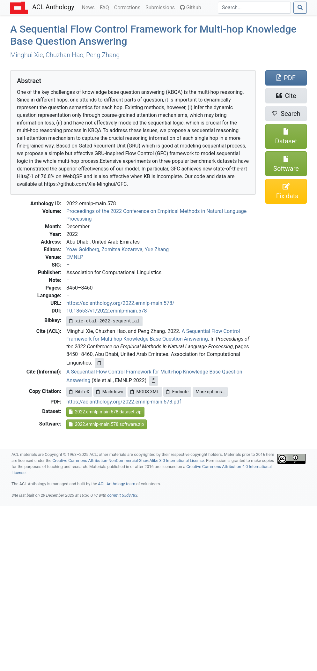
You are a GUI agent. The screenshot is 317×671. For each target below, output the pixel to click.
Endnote (177, 391)
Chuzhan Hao (64, 55)
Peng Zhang (103, 55)
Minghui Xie (26, 55)
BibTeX (79, 391)
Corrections (128, 7)
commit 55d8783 (122, 495)
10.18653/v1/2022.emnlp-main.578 (106, 311)
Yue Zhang (157, 249)
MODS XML (144, 391)
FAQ (106, 7)
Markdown (109, 391)
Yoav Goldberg (82, 249)
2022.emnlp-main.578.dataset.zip (105, 411)
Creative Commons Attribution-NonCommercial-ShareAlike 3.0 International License (128, 460)
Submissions (161, 7)
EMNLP (74, 257)
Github (190, 7)
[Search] (254, 8)
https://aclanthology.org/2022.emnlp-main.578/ (120, 303)
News (89, 7)
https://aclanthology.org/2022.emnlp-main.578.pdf (123, 402)
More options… (210, 391)
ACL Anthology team (116, 483)
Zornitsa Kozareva (121, 249)
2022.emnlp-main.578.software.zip (106, 424)
